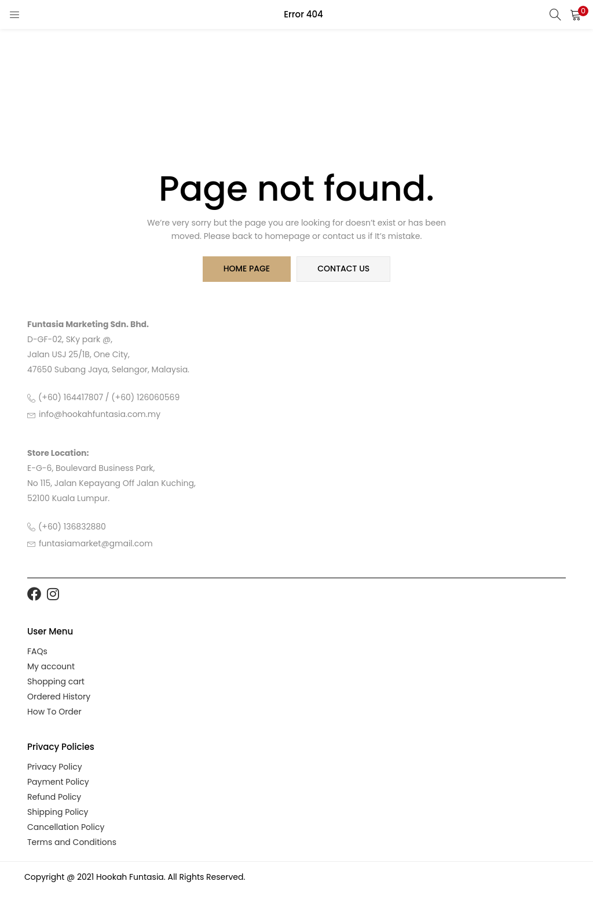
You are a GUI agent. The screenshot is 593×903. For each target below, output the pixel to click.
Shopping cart (56, 681)
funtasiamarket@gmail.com (96, 543)
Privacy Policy (54, 767)
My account (51, 666)
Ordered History (58, 696)
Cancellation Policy (65, 827)
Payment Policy (58, 782)
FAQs (37, 651)
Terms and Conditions (71, 842)
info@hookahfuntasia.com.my (99, 414)
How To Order (54, 711)
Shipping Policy (58, 812)
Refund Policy (54, 797)
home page (247, 269)
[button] (575, 14)
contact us (343, 269)
